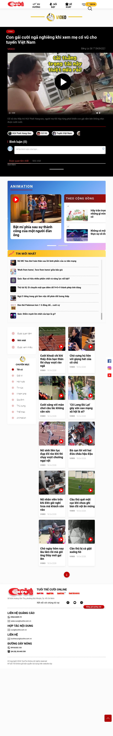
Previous (6, 218)
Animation (21, 418)
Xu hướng (36, 5)
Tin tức (20, 387)
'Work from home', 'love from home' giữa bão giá (40, 270)
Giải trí (20, 375)
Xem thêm (12, 165)
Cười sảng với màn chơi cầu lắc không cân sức (52, 408)
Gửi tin (91, 4)
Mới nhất (21, 340)
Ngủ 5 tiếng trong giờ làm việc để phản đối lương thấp (43, 296)
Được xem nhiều (24, 347)
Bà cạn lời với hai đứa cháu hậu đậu (81, 452)
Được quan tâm (24, 333)
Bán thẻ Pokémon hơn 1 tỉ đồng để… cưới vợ (38, 305)
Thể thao (21, 412)
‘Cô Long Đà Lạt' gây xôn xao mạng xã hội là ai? (81, 408)
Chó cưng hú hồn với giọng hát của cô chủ (80, 359)
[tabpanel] (36, 216)
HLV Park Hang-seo (21, 133)
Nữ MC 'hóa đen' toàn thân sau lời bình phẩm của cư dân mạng (46, 261)
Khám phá (21, 393)
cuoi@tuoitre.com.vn (17, 630)
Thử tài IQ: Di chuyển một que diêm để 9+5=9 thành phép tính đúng (49, 287)
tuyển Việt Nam (64, 133)
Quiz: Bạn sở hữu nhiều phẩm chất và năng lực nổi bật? (43, 278)
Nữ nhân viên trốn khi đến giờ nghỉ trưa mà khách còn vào (52, 504)
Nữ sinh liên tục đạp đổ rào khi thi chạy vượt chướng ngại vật (51, 455)
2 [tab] (63, 245)
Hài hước (21, 381)
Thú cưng (21, 406)
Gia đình (20, 400)
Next (107, 218)
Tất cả (20, 369)
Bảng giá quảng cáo (93, 607)
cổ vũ (44, 133)
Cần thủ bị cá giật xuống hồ (81, 550)
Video (10, 31)
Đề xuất (68, 5)
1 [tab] (51, 245)
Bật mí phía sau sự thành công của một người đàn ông (32, 231)
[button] (83, 5)
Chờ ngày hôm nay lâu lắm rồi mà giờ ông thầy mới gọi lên (52, 553)
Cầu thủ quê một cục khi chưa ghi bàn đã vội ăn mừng (82, 503)
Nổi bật (53, 5)
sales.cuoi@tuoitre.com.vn (19, 621)
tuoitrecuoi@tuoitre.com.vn (20, 639)
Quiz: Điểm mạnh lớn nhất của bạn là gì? (36, 314)
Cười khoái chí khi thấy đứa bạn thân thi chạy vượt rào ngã (51, 361)
